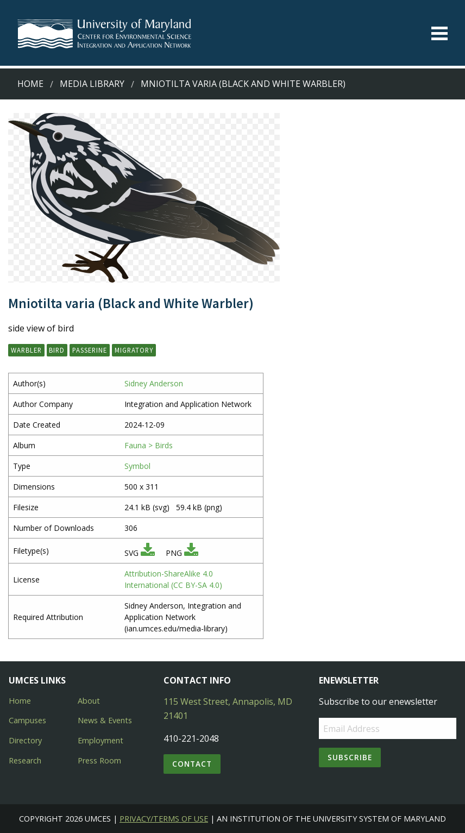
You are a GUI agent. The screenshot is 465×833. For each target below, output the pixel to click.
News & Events (105, 720)
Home (30, 84)
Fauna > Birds (148, 445)
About (89, 701)
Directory (25, 740)
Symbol (137, 466)
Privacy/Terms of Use (164, 818)
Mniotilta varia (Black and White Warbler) (243, 84)
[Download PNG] (191, 553)
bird (57, 350)
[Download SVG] (148, 553)
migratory (134, 350)
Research (25, 760)
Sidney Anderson (153, 383)
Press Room (99, 760)
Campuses (27, 720)
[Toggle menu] (439, 33)
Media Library (92, 84)
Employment (100, 740)
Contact (192, 764)
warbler (26, 350)
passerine (89, 350)
